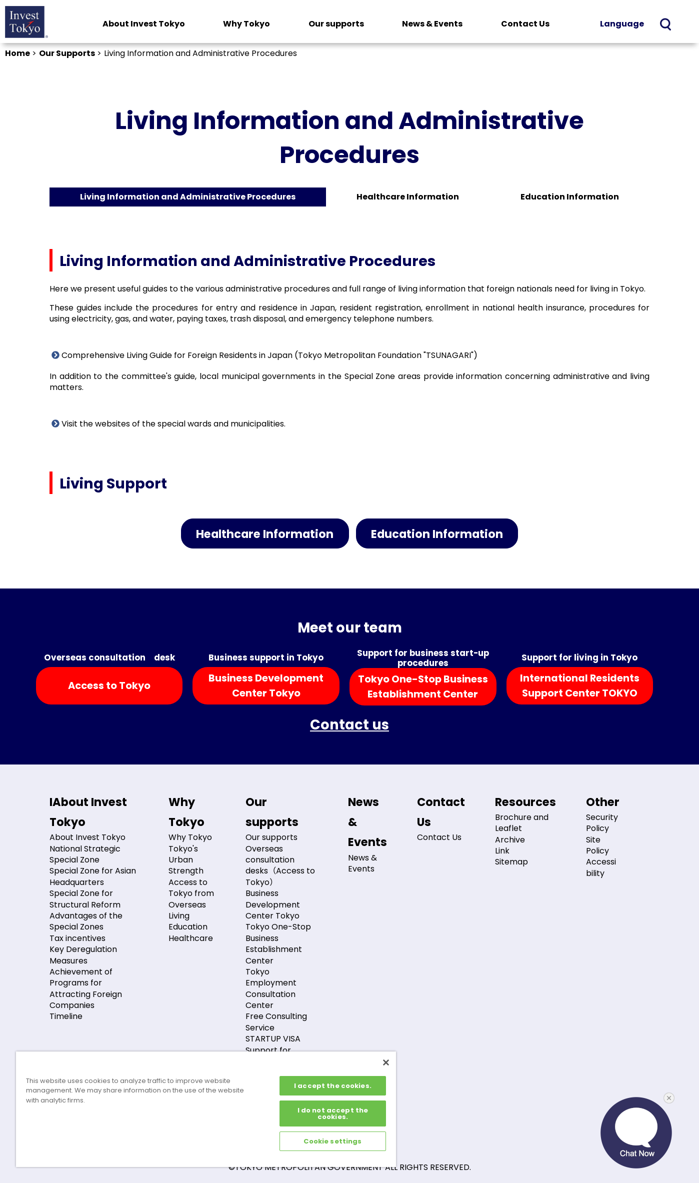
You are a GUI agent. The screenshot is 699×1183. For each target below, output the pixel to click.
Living (179, 916)
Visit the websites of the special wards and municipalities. (169, 424)
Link (502, 850)
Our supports (336, 24)
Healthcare (190, 938)
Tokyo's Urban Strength (186, 860)
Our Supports (67, 53)
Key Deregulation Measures (83, 955)
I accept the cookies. (333, 1085)
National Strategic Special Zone (85, 854)
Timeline (66, 1016)
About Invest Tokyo (143, 24)
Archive (510, 840)
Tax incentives (78, 938)
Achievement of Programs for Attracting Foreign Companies (86, 988)
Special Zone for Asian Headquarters (93, 876)
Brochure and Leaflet (521, 823)
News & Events (432, 24)
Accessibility (601, 867)
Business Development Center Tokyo (273, 905)
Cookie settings (333, 1141)
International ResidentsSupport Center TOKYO (580, 685)
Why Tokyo (246, 24)
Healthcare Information (407, 196)
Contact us (349, 724)
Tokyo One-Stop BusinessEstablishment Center (423, 686)
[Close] (386, 1063)
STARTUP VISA (273, 1038)
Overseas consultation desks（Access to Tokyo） (280, 865)
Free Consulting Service (276, 1021)
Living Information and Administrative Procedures (188, 196)
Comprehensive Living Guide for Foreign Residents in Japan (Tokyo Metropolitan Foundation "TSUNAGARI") (265, 355)
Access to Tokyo (109, 685)
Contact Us (525, 24)
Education (188, 926)
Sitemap (511, 862)
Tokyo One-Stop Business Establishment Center (278, 943)
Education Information (569, 196)
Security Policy (602, 823)
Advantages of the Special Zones (86, 921)
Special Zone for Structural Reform (85, 899)
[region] (206, 1109)
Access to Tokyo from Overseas (191, 893)
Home (17, 53)
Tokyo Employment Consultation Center (271, 988)
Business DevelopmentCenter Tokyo (266, 685)
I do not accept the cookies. (333, 1114)
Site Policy (597, 845)
